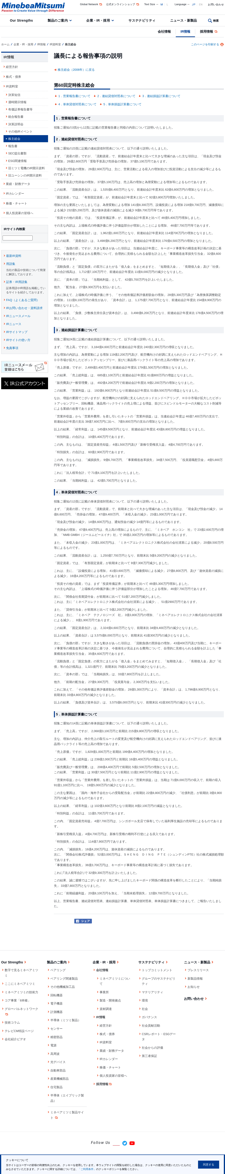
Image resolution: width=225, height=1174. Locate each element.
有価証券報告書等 (20, 109)
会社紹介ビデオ (15, 1039)
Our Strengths (21, 20)
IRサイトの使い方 (18, 340)
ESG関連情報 (17, 161)
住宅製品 (56, 1087)
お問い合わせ (216, 4)
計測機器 (56, 1012)
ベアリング (58, 970)
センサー (56, 1028)
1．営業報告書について (74, 96)
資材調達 (106, 1009)
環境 (145, 1000)
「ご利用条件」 (87, 1169)
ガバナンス (149, 1017)
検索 (216, 20)
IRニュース (13, 324)
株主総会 (14, 139)
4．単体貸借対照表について (77, 104)
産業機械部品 (59, 1078)
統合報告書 (15, 116)
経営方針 (12, 67)
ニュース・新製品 (183, 20)
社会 (145, 1009)
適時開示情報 (17, 102)
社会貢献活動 (151, 1025)
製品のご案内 (58, 20)
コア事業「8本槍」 (18, 1000)
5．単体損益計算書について (122, 104)
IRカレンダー (15, 193)
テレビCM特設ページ (19, 1031)
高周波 (55, 1054)
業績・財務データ (18, 184)
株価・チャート (16, 203)
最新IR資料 (13, 256)
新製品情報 (195, 978)
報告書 (12, 146)
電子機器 (56, 1003)
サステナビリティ (141, 20)
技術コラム (12, 1022)
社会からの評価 (152, 1047)
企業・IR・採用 (98, 20)
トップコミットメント (157, 970)
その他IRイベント (20, 131)
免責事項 (12, 348)
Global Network (91, 4)
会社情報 (164, 31)
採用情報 (209, 31)
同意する (208, 1164)
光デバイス (58, 1062)
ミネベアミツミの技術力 (21, 992)
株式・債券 (13, 77)
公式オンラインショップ (123, 4)
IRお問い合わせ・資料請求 (24, 308)
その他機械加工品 (62, 987)
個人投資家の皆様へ (19, 213)
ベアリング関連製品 (64, 978)
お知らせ (194, 987)
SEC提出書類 (17, 153)
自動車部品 (58, 1070)
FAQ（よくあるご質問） (23, 300)
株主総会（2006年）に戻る (76, 69)
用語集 (10, 264)
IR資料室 (55, 44)
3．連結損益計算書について (161, 96)
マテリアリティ (152, 992)
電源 (53, 1045)
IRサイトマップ (16, 332)
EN (201, 4)
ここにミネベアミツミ (20, 984)
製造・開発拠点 (110, 1000)
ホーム (5, 44)
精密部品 (56, 1037)
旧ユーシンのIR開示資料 (25, 175)
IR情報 (185, 31)
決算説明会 (15, 124)
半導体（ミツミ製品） (65, 1020)
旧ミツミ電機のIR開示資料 (26, 168)
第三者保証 (149, 1056)
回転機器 (56, 995)
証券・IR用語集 (16, 282)
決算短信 (14, 95)
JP (193, 4)
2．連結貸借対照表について (116, 96)
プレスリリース (198, 970)
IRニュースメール (18, 316)
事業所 (104, 992)
